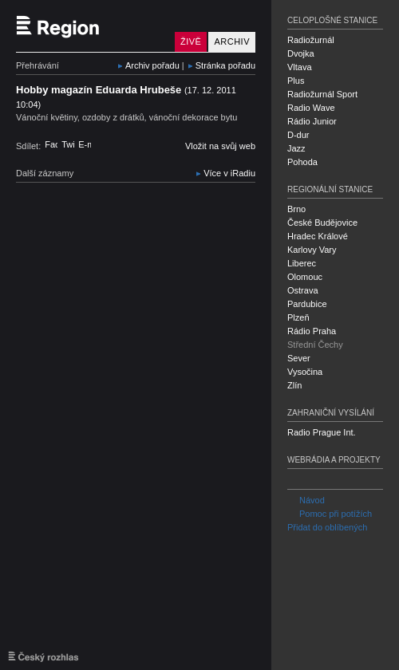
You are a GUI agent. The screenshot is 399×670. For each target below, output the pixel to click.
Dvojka (300, 53)
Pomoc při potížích (329, 513)
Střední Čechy (315, 344)
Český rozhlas (43, 656)
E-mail (84, 144)
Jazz (296, 148)
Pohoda (302, 162)
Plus (295, 80)
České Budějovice (322, 222)
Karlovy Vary (312, 249)
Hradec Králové (317, 236)
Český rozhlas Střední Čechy (92, 26)
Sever (298, 358)
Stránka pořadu (225, 65)
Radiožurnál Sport (322, 94)
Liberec (301, 263)
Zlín (294, 385)
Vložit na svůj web (220, 146)
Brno (296, 209)
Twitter (67, 144)
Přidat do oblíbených (327, 527)
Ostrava (302, 290)
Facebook (51, 144)
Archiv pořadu (152, 65)
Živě (190, 41)
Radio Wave (311, 107)
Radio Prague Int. (321, 432)
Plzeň (298, 317)
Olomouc (304, 277)
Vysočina (304, 371)
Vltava (299, 67)
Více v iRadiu (229, 173)
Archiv (232, 41)
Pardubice (307, 304)
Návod (306, 500)
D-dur (298, 135)
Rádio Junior (312, 121)
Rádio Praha (311, 331)
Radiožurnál (310, 40)
